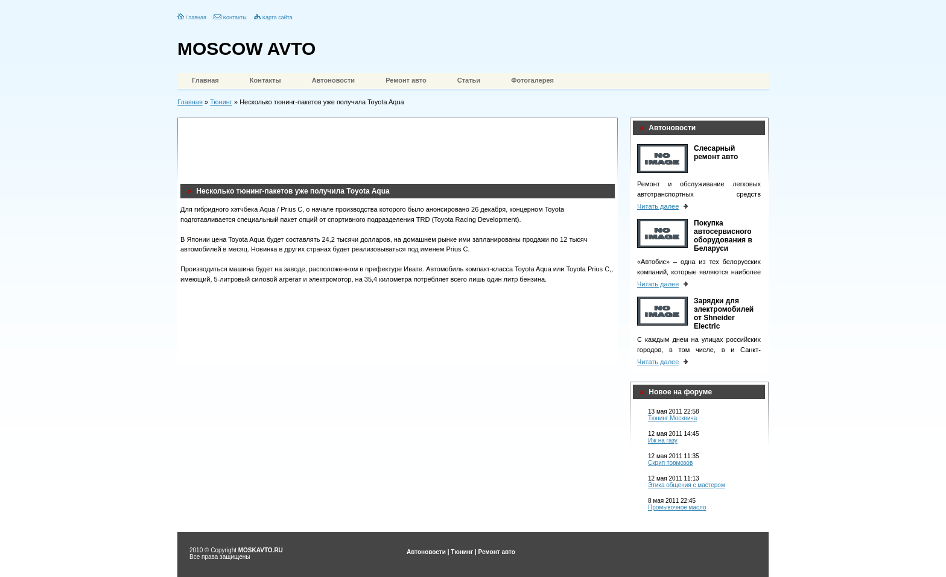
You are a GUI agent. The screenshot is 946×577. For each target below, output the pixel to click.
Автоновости (333, 80)
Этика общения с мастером (686, 485)
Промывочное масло (677, 507)
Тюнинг (221, 102)
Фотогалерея (532, 80)
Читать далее (658, 206)
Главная (196, 17)
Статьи (468, 80)
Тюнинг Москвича (672, 418)
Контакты (235, 17)
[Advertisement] (400, 148)
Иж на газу (663, 440)
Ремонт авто (406, 80)
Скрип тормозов (670, 462)
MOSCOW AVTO (246, 48)
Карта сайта (277, 17)
